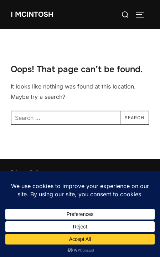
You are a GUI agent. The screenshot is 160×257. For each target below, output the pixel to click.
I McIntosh (32, 14)
